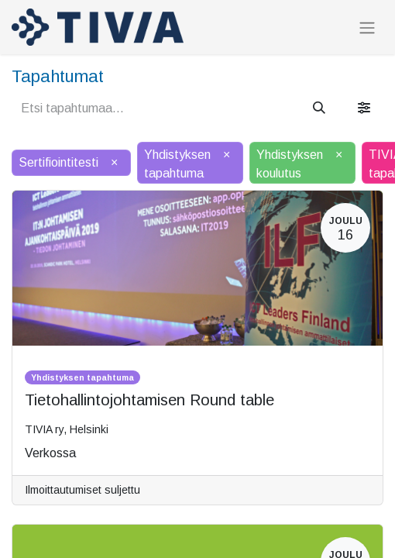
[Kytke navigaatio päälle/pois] (367, 27)
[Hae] (319, 108)
